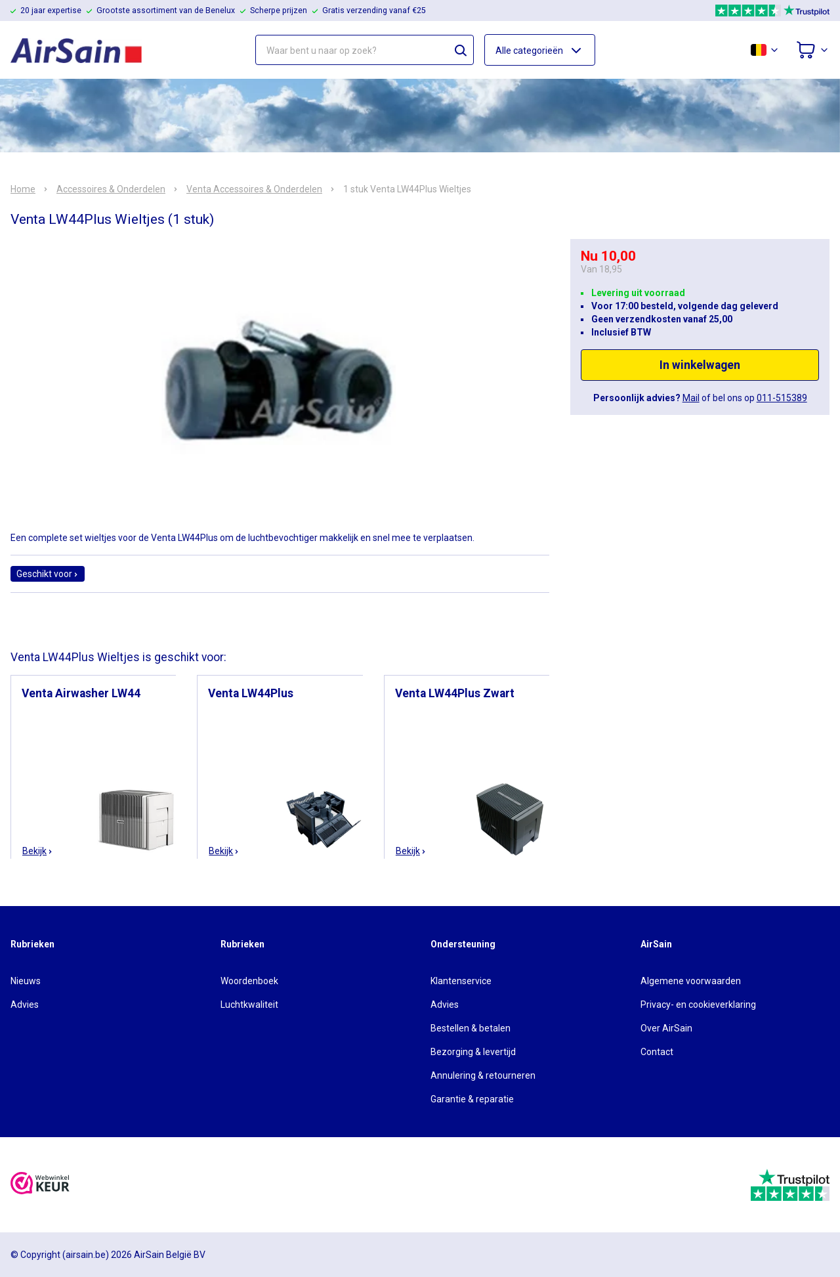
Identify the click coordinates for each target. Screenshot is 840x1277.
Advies (24, 1004)
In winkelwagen (700, 365)
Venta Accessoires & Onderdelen (254, 189)
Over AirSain (666, 1028)
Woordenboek (249, 981)
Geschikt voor (47, 574)
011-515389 (782, 398)
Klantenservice (461, 981)
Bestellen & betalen (470, 1028)
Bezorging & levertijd (473, 1052)
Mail (691, 398)
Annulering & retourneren (483, 1075)
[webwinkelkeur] (40, 1185)
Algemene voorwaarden (690, 981)
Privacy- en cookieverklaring (698, 1004)
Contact (656, 1052)
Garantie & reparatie (472, 1099)
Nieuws (25, 981)
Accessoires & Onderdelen (110, 189)
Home (22, 189)
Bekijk (37, 851)
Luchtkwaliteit (249, 1004)
